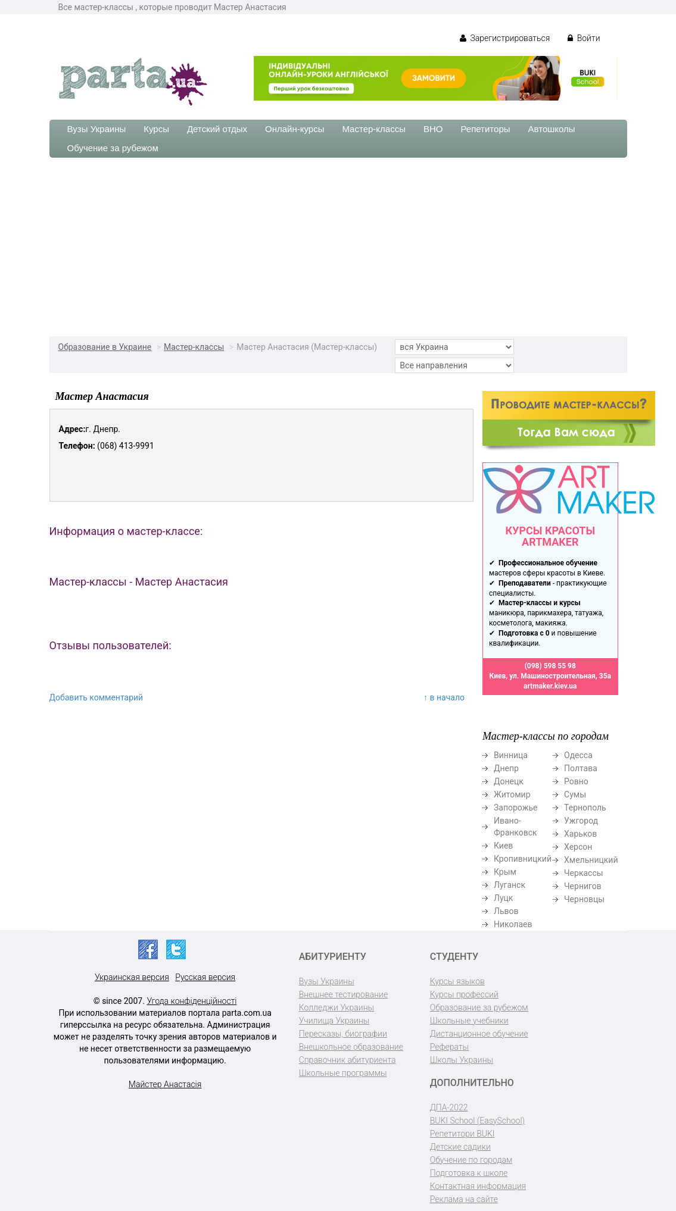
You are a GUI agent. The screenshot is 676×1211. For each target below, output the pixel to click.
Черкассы (583, 873)
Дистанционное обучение (479, 1033)
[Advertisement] (338, 247)
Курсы (156, 129)
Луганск (509, 885)
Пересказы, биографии (343, 1033)
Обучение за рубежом (112, 148)
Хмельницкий (591, 860)
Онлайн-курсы (294, 129)
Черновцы (584, 899)
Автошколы (551, 129)
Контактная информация (478, 1186)
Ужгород (581, 820)
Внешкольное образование (351, 1047)
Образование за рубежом (479, 1007)
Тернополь (585, 807)
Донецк (509, 781)
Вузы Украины (96, 129)
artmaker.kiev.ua (550, 686)
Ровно (576, 781)
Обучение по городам (471, 1160)
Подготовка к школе (469, 1173)
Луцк (503, 898)
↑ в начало (444, 697)
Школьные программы (343, 1073)
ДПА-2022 (449, 1107)
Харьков (580, 833)
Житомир (512, 794)
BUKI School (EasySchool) (477, 1120)
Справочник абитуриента (347, 1060)
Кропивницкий (523, 858)
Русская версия (205, 977)
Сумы (575, 794)
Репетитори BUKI (462, 1133)
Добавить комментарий (96, 697)
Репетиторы (485, 129)
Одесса (578, 755)
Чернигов (583, 886)
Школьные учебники (469, 1020)
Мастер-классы (374, 129)
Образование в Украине (105, 347)
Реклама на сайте (464, 1199)
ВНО (433, 129)
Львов (506, 911)
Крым (505, 872)
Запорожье (515, 807)
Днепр (506, 768)
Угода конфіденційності (191, 1001)
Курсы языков (457, 981)
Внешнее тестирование (343, 994)
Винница (511, 755)
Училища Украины (334, 1020)
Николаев (513, 924)
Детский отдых (217, 129)
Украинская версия (132, 977)
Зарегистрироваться (505, 38)
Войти (584, 38)
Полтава (580, 768)
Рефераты (449, 1047)
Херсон (578, 847)
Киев (503, 845)
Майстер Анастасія (165, 1084)
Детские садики (460, 1146)
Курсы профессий (464, 994)
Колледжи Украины (336, 1007)
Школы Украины (461, 1060)
